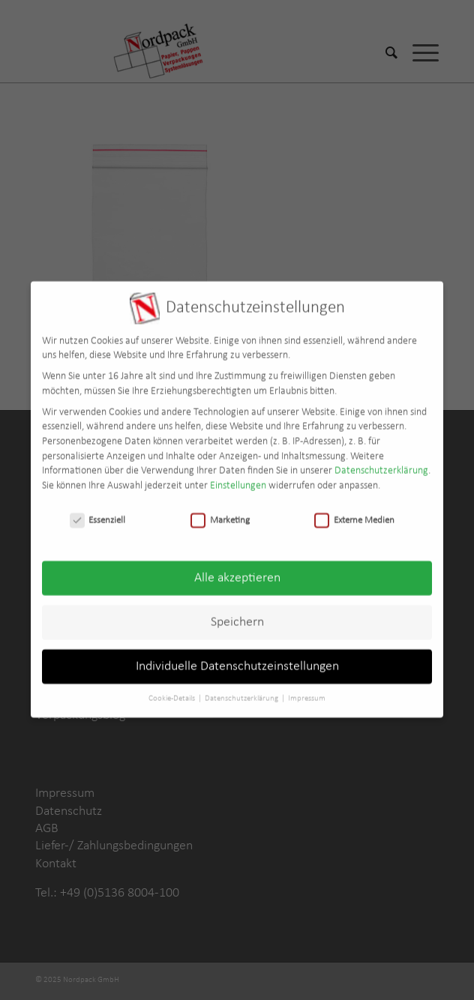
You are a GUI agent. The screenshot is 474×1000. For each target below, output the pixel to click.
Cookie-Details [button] (172, 690)
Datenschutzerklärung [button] (242, 690)
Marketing (220, 511)
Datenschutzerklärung (381, 462)
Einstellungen (238, 477)
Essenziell (98, 511)
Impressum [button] (307, 690)
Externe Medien (354, 511)
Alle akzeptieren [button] (237, 570)
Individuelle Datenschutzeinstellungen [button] (237, 658)
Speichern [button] (237, 614)
